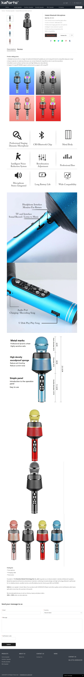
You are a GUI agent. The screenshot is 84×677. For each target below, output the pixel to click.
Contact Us (63, 35)
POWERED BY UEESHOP (26, 675)
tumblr (70, 41)
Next (10, 46)
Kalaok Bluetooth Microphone (24, 11)
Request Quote (51, 35)
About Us (21, 657)
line (55, 41)
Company (61, 7)
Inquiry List (77, 3)
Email (3, 610)
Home (7, 7)
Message (4, 617)
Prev (10, 13)
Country (45, 610)
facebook (51, 41)
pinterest (66, 41)
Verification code (6, 636)
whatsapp (62, 41)
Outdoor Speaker (28, 7)
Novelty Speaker (39, 7)
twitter (58, 41)
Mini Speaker (50, 7)
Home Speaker (18, 7)
